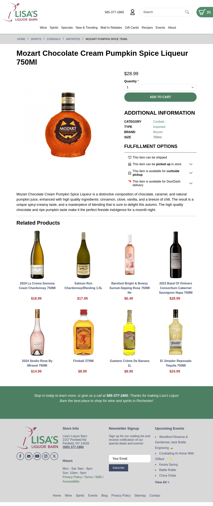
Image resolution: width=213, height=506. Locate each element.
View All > (162, 482)
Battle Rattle (167, 470)
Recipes (147, 27)
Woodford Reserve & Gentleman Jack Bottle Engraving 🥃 (171, 442)
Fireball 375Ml (83, 361)
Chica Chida (167, 475)
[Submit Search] (187, 12)
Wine (43, 27)
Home (57, 495)
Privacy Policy (121, 495)
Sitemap (140, 495)
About (172, 27)
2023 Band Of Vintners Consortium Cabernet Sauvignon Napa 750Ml (175, 288)
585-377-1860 (114, 12)
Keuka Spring (168, 464)
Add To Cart (160, 97)
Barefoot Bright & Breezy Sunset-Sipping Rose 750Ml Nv (129, 288)
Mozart (158, 132)
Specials (67, 27)
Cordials (159, 121)
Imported (159, 126)
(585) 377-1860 (73, 447)
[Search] (162, 12)
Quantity (131, 81)
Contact (155, 495)
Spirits (54, 27)
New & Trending (87, 27)
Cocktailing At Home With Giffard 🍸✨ (174, 456)
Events (160, 27)
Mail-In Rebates (111, 27)
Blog (104, 495)
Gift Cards (132, 27)
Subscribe (118, 467)
